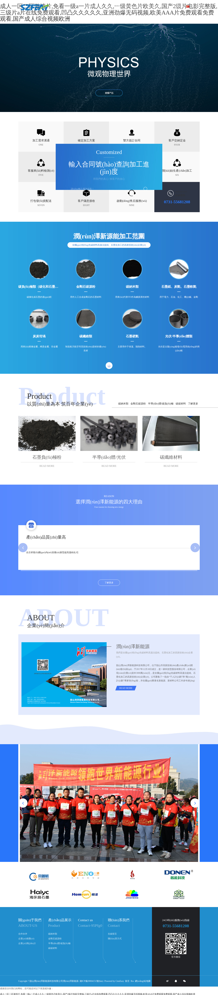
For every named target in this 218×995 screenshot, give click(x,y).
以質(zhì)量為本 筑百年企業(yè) (60, 404)
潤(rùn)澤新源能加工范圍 (109, 236)
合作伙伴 (22, 934)
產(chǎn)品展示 (156, 6)
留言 (127, 981)
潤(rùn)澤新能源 (70, 981)
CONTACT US (181, 192)
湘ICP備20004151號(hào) (91, 981)
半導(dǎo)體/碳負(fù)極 (160, 403)
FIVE (41, 175)
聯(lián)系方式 (115, 938)
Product (39, 396)
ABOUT (40, 617)
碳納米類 (123, 403)
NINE (131, 205)
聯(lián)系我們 (113, 6)
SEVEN (41, 205)
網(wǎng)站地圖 (142, 981)
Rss (132, 981)
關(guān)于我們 (175, 6)
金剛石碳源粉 (138, 403)
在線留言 (112, 934)
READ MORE (46, 466)
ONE (41, 145)
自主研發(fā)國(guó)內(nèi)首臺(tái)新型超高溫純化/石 (52, 552)
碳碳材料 (181, 403)
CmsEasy (120, 981)
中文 (191, 6)
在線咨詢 (180, 195)
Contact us (85, 920)
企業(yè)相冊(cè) (26, 938)
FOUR (177, 145)
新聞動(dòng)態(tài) (134, 6)
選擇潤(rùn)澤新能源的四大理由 (109, 501)
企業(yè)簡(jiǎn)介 (46, 625)
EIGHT (86, 205)
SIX (177, 175)
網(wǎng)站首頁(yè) (93, 6)
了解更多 (193, 403)
